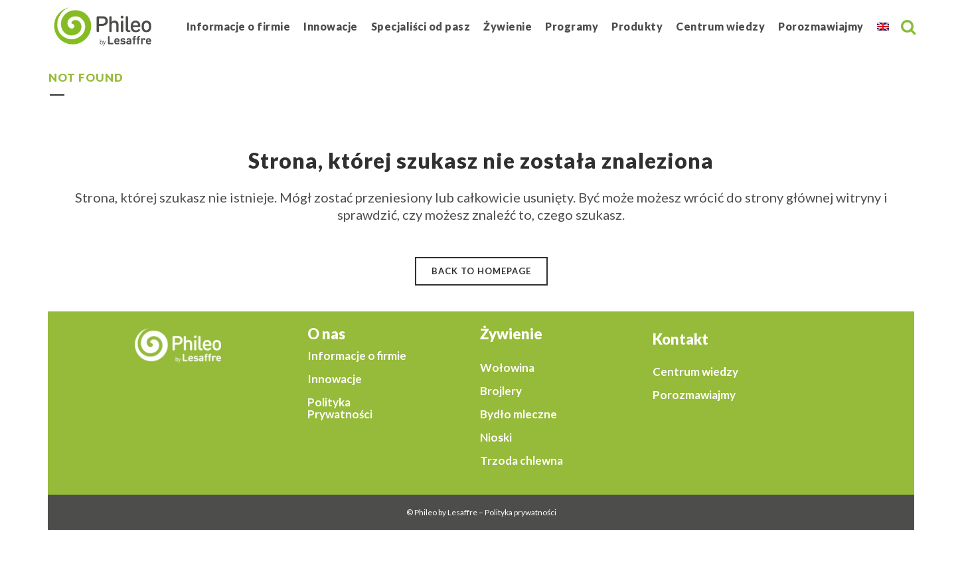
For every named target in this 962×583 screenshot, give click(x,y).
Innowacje (334, 379)
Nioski (496, 438)
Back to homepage (481, 271)
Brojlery (501, 391)
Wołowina (507, 368)
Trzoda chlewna (521, 461)
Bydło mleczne (518, 414)
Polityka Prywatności (339, 408)
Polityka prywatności (520, 512)
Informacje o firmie (356, 356)
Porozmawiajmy (694, 395)
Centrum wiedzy (695, 372)
